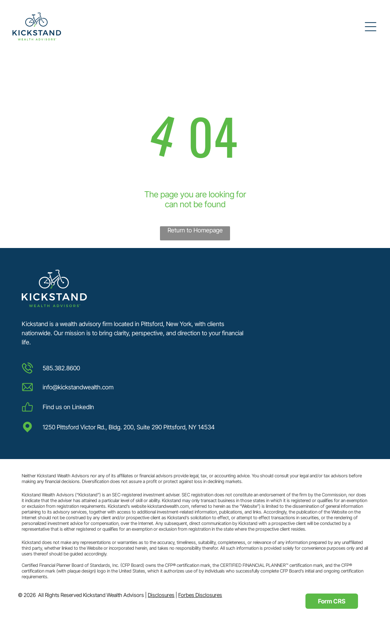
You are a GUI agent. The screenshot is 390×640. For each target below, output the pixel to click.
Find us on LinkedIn (68, 407)
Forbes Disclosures (200, 595)
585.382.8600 (61, 368)
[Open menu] (370, 26)
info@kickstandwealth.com (78, 387)
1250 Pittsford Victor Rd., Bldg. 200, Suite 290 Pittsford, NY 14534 (129, 427)
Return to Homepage (195, 230)
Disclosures (161, 595)
